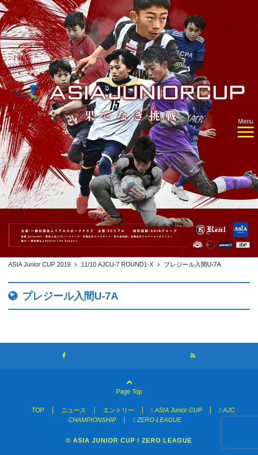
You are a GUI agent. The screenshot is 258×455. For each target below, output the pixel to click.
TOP (37, 410)
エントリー (118, 410)
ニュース (73, 410)
